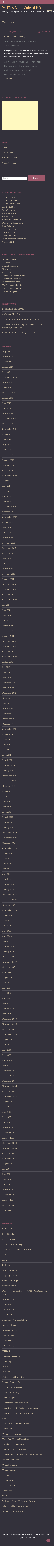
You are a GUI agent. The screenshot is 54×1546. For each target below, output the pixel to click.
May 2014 (6, 615)
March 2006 (7, 1065)
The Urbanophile (9, 291)
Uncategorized (9, 1480)
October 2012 (8, 698)
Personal (6, 1371)
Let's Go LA (7, 262)
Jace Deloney (8, 226)
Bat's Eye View (8, 210)
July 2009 (6, 858)
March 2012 (7, 708)
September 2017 (9, 475)
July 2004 (6, 1169)
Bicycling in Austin (10, 1275)
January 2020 (8, 387)
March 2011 (7, 760)
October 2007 (8, 967)
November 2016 (9, 506)
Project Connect (11, 70)
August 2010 (7, 791)
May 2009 (6, 869)
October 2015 (8, 553)
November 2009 (9, 838)
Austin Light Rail (9, 200)
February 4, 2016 (10, 32)
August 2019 (7, 398)
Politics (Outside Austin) (13, 1377)
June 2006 (6, 1050)
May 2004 (6, 1179)
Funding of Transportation (14, 1320)
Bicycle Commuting (11, 1270)
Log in (5, 147)
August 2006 (8, 1039)
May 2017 (6, 491)
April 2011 (6, 755)
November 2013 (9, 646)
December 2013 (9, 641)
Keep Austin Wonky (10, 229)
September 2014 (9, 600)
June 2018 (6, 439)
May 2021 (6, 372)
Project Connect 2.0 (11, 1382)
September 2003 (9, 1210)
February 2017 (8, 501)
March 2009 (7, 879)
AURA (6, 62)
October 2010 (8, 786)
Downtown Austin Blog (12, 223)
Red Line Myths (9, 1397)
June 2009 (6, 863)
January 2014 (8, 636)
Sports (5, 1418)
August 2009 (8, 853)
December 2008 (9, 894)
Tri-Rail (5, 1475)
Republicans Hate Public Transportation (20, 1408)
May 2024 (6, 351)
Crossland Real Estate (12, 219)
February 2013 (8, 682)
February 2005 (8, 1132)
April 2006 (7, 1060)
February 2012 (8, 713)
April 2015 (6, 563)
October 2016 (8, 512)
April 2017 (6, 496)
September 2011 (9, 729)
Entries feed (7, 152)
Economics (7, 1304)
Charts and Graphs (10, 1280)
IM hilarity (7, 1351)
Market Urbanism (10, 266)
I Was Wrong (8, 1346)
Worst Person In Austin (12, 1511)
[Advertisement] (20, 115)
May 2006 (6, 1055)
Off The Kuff (7, 272)
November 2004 (9, 1148)
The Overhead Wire (11, 282)
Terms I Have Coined (11, 1434)
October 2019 (8, 393)
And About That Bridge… (13, 314)
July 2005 (6, 1107)
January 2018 (8, 460)
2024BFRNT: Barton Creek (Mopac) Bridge (21, 319)
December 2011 (9, 719)
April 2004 (7, 1184)
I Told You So (32, 41)
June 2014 (6, 610)
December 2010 (9, 775)
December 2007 (9, 957)
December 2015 (9, 548)
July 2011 (6, 739)
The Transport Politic (12, 285)
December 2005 (9, 1081)
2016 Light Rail (8, 1239)
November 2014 (9, 589)
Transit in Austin (11, 45)
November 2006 (9, 1024)
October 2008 (8, 905)
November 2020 (9, 377)
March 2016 (7, 537)
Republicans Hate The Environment (18, 1413)
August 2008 (8, 915)
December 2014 (9, 584)
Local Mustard (8, 232)
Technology (7, 1428)
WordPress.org (9, 163)
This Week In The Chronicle (14, 1449)
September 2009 (9, 848)
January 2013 (8, 688)
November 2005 (9, 1086)
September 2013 (9, 656)
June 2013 (6, 672)
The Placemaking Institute (14, 238)
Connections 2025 (10, 1286)
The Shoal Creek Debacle (13, 1444)
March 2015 (7, 568)
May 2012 (6, 703)
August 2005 (7, 1101)
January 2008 (8, 951)
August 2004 (8, 1164)
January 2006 (8, 1076)
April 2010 (6, 812)
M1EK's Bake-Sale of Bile (22, 8)
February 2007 (8, 1008)
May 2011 (6, 750)
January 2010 (8, 827)
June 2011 (6, 744)
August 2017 (7, 481)
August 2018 (7, 434)
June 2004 (6, 1174)
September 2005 (9, 1096)
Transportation (9, 1470)
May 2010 (6, 806)
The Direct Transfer (11, 278)
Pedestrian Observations (13, 275)
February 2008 (8, 946)
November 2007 (9, 962)
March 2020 (7, 382)
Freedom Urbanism (11, 1315)
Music (5, 1366)
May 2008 (6, 931)
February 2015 (8, 574)
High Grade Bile (9, 1325)
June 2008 (6, 925)
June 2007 (6, 988)
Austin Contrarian (10, 197)
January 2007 (8, 1014)
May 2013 (6, 677)
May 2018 (6, 444)
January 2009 (8, 889)
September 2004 (9, 1158)
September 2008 (9, 910)
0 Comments (45, 32)
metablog (6, 1361)
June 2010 (6, 801)
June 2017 (6, 486)
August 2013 (7, 662)
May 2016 (6, 527)
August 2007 (7, 977)
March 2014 (7, 625)
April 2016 (6, 532)
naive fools (37, 62)
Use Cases (7, 1491)
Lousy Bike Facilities (11, 1356)
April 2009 (7, 874)
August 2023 (7, 367)
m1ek (22, 32)
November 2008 (9, 900)
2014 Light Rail (10, 41)
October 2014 (8, 594)
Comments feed (9, 157)
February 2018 (8, 455)
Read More (8, 79)
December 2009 (9, 832)
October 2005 (8, 1091)
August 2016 (7, 522)
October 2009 (8, 843)
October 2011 (8, 724)
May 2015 (6, 558)
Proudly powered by (18, 1534)
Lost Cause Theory (14, 36)
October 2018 (8, 424)
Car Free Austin (9, 213)
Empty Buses (8, 1309)
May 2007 (6, 993)
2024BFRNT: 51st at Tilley (13, 309)
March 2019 (7, 413)
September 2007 (9, 972)
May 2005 (6, 1117)
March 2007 (7, 1003)
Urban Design (8, 1485)
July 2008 (6, 920)
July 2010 (6, 796)
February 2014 (8, 631)
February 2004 (9, 1195)
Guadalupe (24, 62)
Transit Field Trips (10, 1460)
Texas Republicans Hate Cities (15, 1439)
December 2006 (9, 1019)
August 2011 (7, 734)
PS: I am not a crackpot (12, 1387)
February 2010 (8, 822)
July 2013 (6, 667)
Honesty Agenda (9, 1330)
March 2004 (7, 1189)
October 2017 (8, 470)
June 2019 (6, 403)
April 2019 (6, 408)
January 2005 (8, 1138)
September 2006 (9, 1034)
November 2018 (9, 418)
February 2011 (8, 765)
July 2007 (6, 982)
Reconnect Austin (10, 235)
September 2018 (9, 429)
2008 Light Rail (9, 1229)
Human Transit (9, 259)
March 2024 (7, 356)
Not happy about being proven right (21, 66)
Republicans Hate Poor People (15, 1403)
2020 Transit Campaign (13, 1244)
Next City (6, 269)
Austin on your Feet (11, 203)
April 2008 (7, 936)
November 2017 (9, 465)
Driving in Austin (9, 1299)
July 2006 (6, 1045)
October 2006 (8, 1029)
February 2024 (8, 362)
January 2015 (8, 579)
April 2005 (6, 1122)
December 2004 (9, 1143)
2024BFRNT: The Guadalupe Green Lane (20, 333)
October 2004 (8, 1153)
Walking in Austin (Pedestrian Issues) (18, 1501)
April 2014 (6, 620)
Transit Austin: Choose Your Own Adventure (22, 1454)
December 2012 (9, 693)
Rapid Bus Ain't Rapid (11, 1392)
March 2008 (7, 941)
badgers (6, 1265)
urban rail (26, 70)
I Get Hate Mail (9, 1335)
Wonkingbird (8, 242)
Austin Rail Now (9, 207)
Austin (22, 41)
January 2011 (8, 770)
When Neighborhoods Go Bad (15, 1506)
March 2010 (7, 817)
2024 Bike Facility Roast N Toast (16, 1249)
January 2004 (8, 1200)
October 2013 (8, 651)
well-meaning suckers (14, 74)
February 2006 (8, 1070)
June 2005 (6, 1112)
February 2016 (8, 543)
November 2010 (9, 781)
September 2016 (9, 517)
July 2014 (6, 605)
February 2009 (9, 884)
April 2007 (6, 998)
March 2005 (7, 1127)
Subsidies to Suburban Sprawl (15, 1423)
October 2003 (8, 1205)
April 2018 (6, 449)
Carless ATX (7, 216)
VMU (4, 1496)
